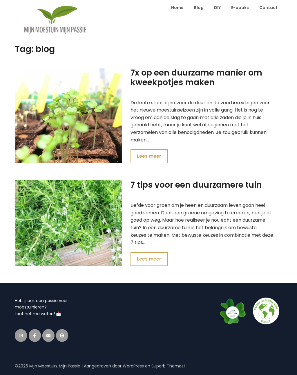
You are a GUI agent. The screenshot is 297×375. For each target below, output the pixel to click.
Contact (268, 7)
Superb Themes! (168, 366)
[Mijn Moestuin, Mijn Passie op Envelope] (48, 335)
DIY (217, 7)
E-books (240, 7)
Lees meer (149, 156)
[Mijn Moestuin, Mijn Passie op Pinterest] (62, 335)
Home (177, 7)
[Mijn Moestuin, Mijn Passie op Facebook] (35, 335)
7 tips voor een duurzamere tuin (196, 185)
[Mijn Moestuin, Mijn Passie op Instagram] (21, 335)
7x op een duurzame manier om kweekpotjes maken (196, 77)
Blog (199, 7)
